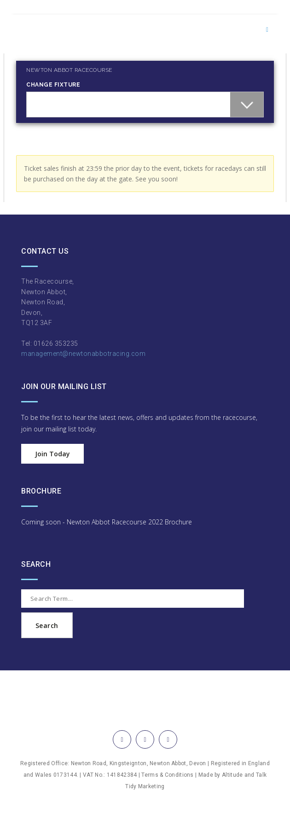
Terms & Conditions (167, 775)
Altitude (232, 775)
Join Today (52, 453)
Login (19, 49)
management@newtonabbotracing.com (83, 353)
